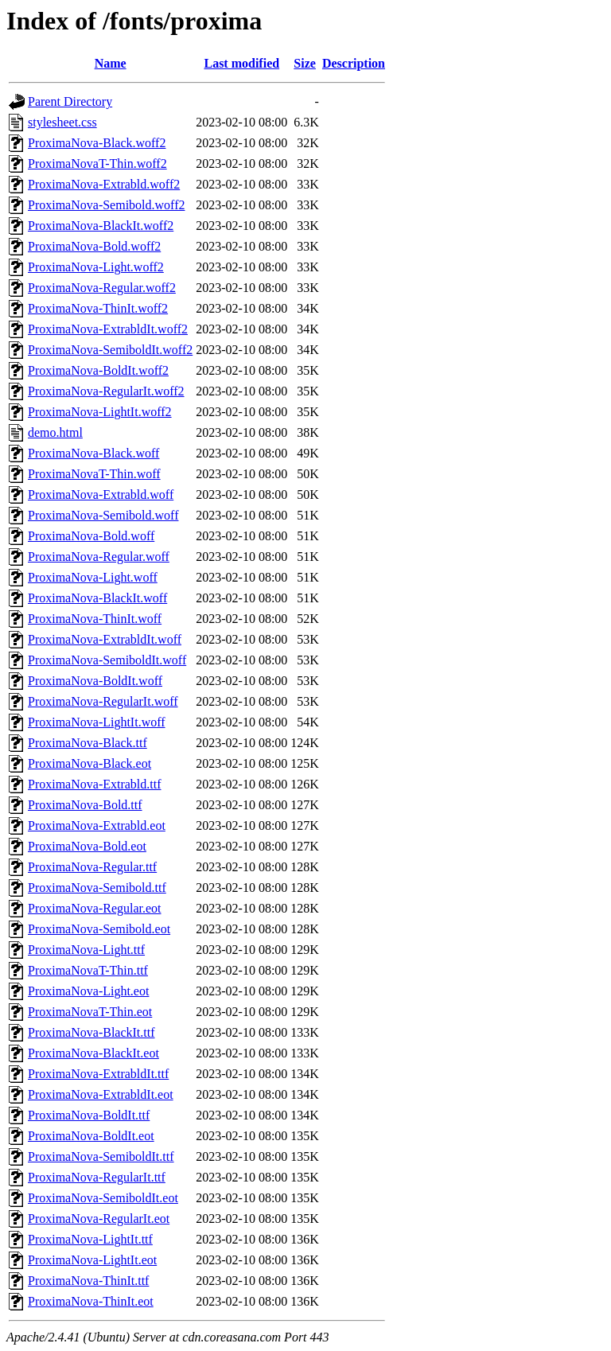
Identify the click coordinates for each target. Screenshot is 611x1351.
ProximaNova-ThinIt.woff (95, 618)
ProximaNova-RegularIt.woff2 (106, 391)
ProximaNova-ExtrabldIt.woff (104, 639)
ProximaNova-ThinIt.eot (91, 1301)
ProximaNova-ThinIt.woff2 (98, 308)
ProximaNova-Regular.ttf (92, 867)
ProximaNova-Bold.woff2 (94, 246)
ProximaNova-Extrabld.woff (100, 494)
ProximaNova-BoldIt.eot (91, 1136)
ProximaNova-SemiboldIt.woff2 (110, 349)
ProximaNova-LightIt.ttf (90, 1239)
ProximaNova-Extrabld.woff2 (104, 184)
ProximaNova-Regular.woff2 (102, 287)
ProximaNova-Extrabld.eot (96, 825)
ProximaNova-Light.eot (88, 991)
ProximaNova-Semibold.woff (103, 515)
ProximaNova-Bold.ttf (85, 805)
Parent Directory (70, 101)
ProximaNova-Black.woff (93, 453)
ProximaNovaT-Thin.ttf (88, 970)
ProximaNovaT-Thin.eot (90, 1011)
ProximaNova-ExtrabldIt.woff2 (108, 329)
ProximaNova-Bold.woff (91, 536)
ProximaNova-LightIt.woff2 (100, 412)
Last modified (241, 63)
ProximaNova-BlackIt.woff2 (100, 225)
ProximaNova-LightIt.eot (92, 1260)
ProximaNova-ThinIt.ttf (88, 1280)
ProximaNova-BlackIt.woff (97, 598)
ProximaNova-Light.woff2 (96, 267)
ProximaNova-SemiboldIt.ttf (101, 1156)
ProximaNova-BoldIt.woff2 (98, 370)
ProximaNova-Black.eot (89, 763)
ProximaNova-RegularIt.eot (98, 1218)
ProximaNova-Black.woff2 (96, 143)
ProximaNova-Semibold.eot (99, 929)
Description (353, 63)
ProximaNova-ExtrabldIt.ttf (98, 1073)
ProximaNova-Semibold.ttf (97, 887)
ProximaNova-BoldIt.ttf (89, 1115)
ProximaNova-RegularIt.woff (103, 701)
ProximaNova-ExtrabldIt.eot (100, 1094)
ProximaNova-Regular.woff (98, 556)
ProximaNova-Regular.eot (95, 908)
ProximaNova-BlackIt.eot (93, 1053)
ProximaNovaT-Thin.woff (94, 474)
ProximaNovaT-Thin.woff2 (97, 163)
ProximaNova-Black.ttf (87, 742)
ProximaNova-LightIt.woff (96, 722)
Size (305, 63)
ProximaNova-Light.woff (93, 577)
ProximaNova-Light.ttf (86, 949)
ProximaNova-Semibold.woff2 (106, 205)
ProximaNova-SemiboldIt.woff (107, 660)
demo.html (55, 432)
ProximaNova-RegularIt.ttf (96, 1177)
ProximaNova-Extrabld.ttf (95, 784)
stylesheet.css (62, 122)
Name (110, 63)
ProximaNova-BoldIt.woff (95, 680)
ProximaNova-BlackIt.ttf (91, 1032)
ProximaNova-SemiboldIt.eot (103, 1198)
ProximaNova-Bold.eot (87, 846)
